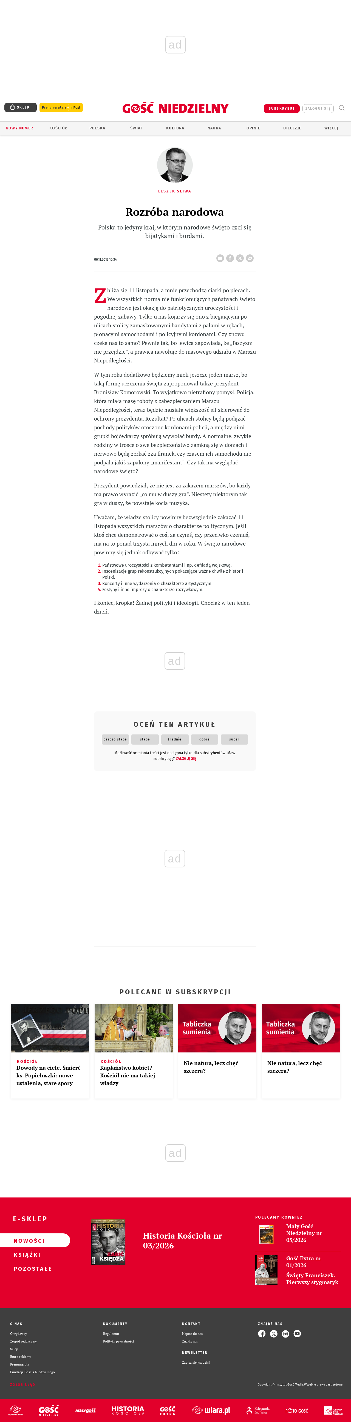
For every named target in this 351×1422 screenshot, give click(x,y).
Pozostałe (26, 1268)
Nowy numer (19, 128)
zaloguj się (318, 108)
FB (231, 256)
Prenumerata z (61, 107)
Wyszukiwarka (341, 108)
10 (221, 256)
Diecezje (292, 128)
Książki (26, 1254)
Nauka (214, 128)
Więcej (331, 128)
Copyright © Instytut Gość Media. (281, 1384)
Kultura (175, 128)
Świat (136, 128)
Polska (97, 128)
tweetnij (241, 256)
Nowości (26, 1240)
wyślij (251, 256)
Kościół (58, 128)
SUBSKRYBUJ (282, 108)
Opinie (253, 128)
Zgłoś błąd (22, 1385)
